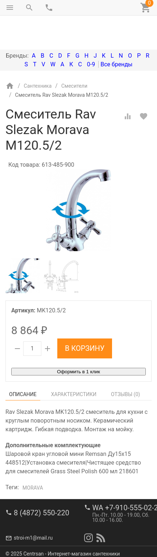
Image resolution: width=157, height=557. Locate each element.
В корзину (84, 317)
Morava (32, 457)
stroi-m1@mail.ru (33, 533)
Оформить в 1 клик (78, 341)
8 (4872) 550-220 (41, 508)
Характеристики (73, 364)
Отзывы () (125, 364)
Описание (23, 364)
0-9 (91, 33)
